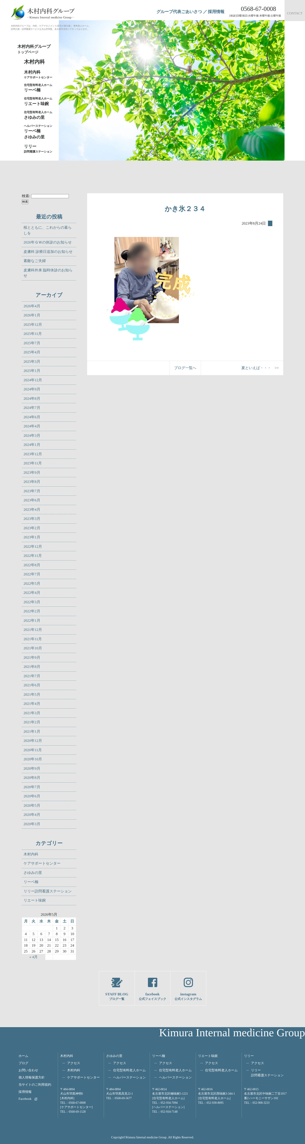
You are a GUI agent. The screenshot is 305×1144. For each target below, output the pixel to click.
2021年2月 (32, 722)
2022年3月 (32, 602)
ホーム (23, 1056)
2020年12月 (33, 741)
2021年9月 (32, 657)
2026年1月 (32, 315)
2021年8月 (32, 667)
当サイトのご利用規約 (35, 1084)
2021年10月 (33, 648)
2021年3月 (32, 713)
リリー (249, 1056)
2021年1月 (32, 731)
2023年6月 (32, 500)
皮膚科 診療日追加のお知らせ (48, 252)
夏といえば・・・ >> (260, 368)
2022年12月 (33, 546)
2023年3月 (32, 519)
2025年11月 (33, 334)
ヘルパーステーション (129, 1077)
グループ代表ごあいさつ (179, 11)
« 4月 (33, 957)
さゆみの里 (33, 873)
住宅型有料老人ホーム (129, 1070)
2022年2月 (32, 611)
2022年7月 (32, 574)
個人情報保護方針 (32, 1077)
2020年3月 (32, 824)
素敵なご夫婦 (35, 261)
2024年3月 (32, 435)
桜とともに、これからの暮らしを (48, 230)
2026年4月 (32, 306)
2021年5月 (32, 694)
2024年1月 (32, 445)
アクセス (73, 1063)
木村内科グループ (37, 49)
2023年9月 (32, 472)
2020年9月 (32, 768)
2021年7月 (32, 676)
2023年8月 (32, 482)
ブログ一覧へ (185, 368)
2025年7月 (32, 343)
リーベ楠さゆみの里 (39, 131)
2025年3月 (32, 361)
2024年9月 (32, 389)
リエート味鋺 (39, 101)
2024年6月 (32, 417)
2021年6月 (32, 685)
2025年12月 (33, 325)
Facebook (25, 1098)
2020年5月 (32, 805)
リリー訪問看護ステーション (48, 891)
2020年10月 (33, 759)
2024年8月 (32, 398)
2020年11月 (33, 750)
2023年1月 (32, 537)
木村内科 (31, 854)
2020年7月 (32, 787)
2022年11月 (33, 556)
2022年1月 (32, 620)
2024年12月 (33, 380)
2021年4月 (32, 704)
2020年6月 (32, 796)
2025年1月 (32, 371)
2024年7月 (32, 408)
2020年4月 (32, 815)
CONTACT (294, 13)
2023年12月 (33, 454)
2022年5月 (32, 583)
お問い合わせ (28, 1070)
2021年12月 (33, 630)
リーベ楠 (39, 87)
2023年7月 (32, 491)
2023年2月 (32, 528)
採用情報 (216, 11)
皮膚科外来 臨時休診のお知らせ (48, 273)
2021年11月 (33, 639)
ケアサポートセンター (42, 863)
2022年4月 (32, 593)
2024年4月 (32, 426)
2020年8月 (32, 778)
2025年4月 (32, 352)
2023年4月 (32, 509)
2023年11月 (33, 463)
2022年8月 (32, 565)
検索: (26, 196)
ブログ (23, 1063)
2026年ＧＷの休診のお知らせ (48, 242)
